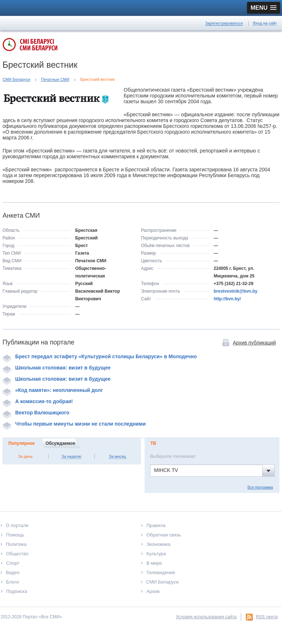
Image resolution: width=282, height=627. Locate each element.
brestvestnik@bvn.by (235, 291)
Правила (156, 525)
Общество (17, 553)
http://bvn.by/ (227, 298)
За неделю (71, 456)
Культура (156, 553)
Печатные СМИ (55, 79)
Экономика (158, 544)
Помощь (15, 535)
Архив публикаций (254, 343)
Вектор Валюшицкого (36, 412)
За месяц (117, 456)
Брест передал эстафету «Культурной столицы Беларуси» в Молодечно (100, 356)
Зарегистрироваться (224, 23)
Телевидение (160, 572)
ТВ (153, 443)
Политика (16, 544)
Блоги (12, 582)
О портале (17, 525)
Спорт (13, 563)
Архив (152, 591)
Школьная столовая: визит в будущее (57, 368)
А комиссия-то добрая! (38, 401)
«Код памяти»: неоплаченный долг (53, 390)
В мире (154, 563)
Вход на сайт (265, 23)
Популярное (21, 443)
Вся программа (260, 487)
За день (25, 456)
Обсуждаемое (60, 443)
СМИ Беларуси (16, 79)
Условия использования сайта (206, 616)
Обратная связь (163, 535)
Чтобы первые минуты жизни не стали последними (74, 424)
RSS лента (267, 616)
